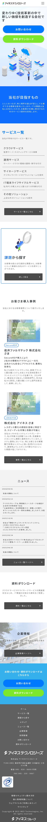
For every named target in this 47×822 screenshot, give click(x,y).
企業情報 (23, 731)
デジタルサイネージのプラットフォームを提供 (23, 175)
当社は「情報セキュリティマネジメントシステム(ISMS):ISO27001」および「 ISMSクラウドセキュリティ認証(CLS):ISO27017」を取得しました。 (21, 526)
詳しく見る (23, 277)
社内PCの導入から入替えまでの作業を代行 (23, 186)
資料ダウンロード (23, 39)
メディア (23, 722)
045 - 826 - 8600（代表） (26, 769)
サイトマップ (23, 806)
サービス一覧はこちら (23, 211)
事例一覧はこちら (23, 459)
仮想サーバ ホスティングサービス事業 (20, 152)
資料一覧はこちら (23, 605)
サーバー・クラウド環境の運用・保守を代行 (22, 163)
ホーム (23, 709)
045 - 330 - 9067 (26, 773)
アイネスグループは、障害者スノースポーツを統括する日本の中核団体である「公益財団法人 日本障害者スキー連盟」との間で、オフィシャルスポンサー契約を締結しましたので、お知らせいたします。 (24, 508)
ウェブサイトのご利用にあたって (23, 803)
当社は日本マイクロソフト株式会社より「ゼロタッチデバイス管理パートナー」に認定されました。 (23, 541)
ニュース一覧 (23, 726)
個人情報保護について (23, 799)
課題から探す (23, 717)
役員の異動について (11, 493)
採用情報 (23, 735)
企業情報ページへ (23, 653)
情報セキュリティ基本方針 (23, 795)
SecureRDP (11, 345)
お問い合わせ (23, 29)
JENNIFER (11, 418)
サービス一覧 (23, 713)
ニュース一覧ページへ (23, 562)
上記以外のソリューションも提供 (18, 198)
